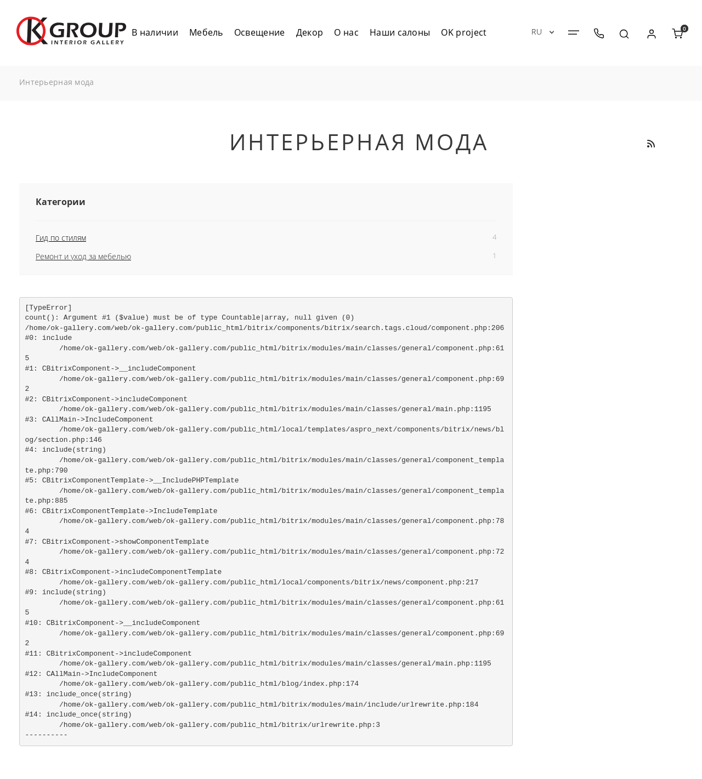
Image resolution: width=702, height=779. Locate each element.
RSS (651, 143)
